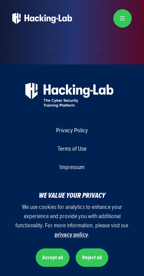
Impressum (72, 167)
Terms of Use (72, 149)
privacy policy (71, 234)
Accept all (52, 257)
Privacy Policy (72, 130)
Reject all (92, 257)
